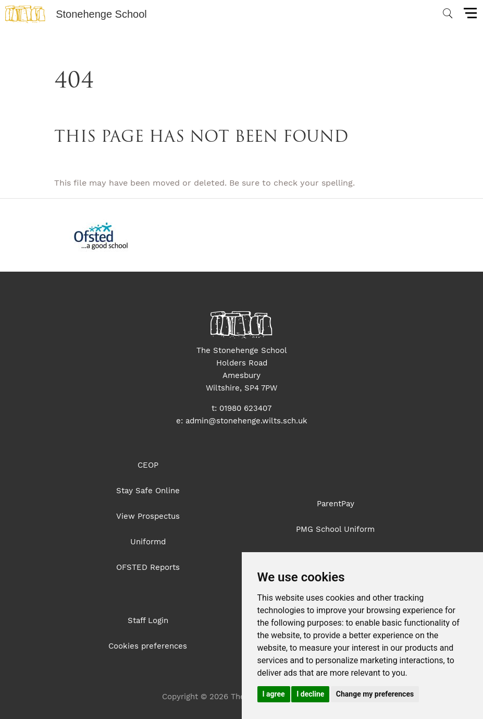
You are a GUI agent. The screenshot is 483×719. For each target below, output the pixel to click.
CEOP (148, 465)
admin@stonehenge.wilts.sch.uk (246, 420)
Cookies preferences (147, 646)
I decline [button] (310, 694)
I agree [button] (274, 694)
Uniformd (148, 541)
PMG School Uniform (335, 529)
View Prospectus (148, 516)
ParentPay (335, 503)
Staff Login (148, 620)
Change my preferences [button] (375, 694)
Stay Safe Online (148, 490)
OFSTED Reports (148, 567)
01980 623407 (245, 408)
